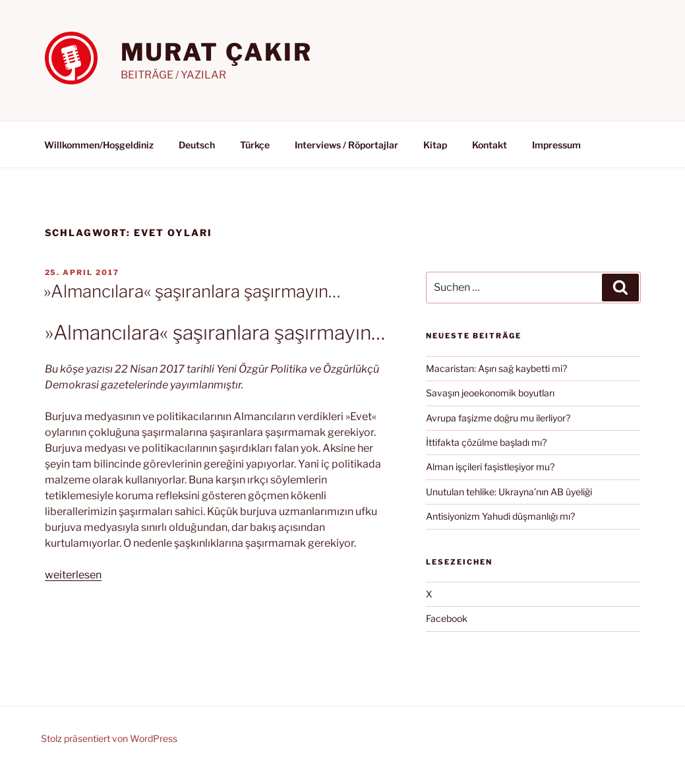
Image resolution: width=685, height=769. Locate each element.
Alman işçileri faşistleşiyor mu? (490, 466)
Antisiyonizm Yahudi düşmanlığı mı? (500, 516)
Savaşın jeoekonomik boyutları (490, 392)
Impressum (556, 144)
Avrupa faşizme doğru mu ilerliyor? (498, 417)
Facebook (446, 618)
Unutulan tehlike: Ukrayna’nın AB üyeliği (509, 491)
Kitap (435, 144)
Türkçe (255, 144)
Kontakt (489, 144)
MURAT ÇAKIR (217, 52)
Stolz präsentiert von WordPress (109, 738)
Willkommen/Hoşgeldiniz (99, 144)
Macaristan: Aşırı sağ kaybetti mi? (496, 368)
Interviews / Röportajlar (346, 144)
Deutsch (197, 144)
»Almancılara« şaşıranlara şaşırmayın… (192, 291)
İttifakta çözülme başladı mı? (486, 442)
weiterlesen (73, 575)
